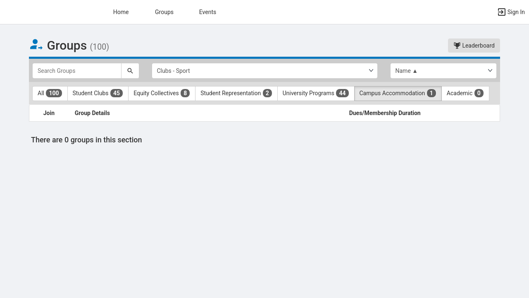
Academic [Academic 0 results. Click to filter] (465, 93)
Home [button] (121, 12)
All (50, 93)
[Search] (130, 71)
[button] (511, 12)
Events (207, 12)
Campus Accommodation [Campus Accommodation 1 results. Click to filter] (398, 93)
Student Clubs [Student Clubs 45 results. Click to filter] (98, 93)
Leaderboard (474, 45)
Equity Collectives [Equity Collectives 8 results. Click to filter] (161, 93)
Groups (164, 12)
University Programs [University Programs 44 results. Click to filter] (316, 93)
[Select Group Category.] (265, 71)
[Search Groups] (77, 71)
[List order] (443, 71)
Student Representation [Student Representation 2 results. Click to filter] (236, 93)
